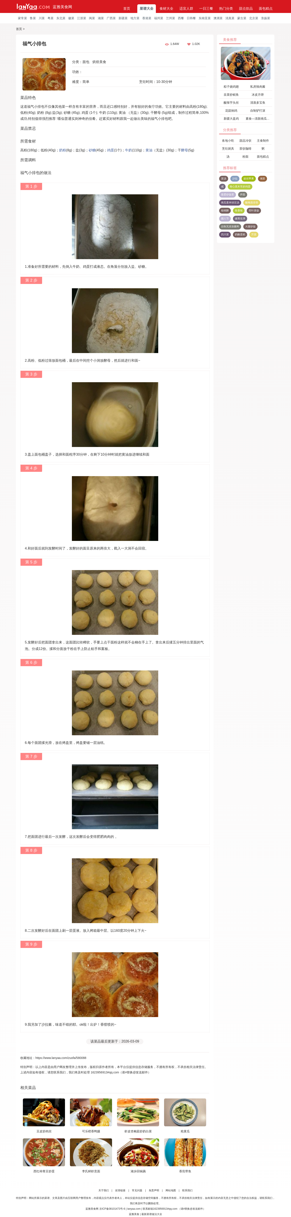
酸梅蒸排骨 (251, 202)
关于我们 (103, 1190)
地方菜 (134, 18)
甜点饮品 (246, 8)
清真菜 (229, 18)
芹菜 (253, 234)
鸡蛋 (110, 150)
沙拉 (234, 178)
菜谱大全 (146, 8)
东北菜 (60, 18)
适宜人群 (186, 8)
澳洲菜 (218, 18)
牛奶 (128, 150)
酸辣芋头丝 (231, 102)
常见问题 (137, 1190)
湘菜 (101, 18)
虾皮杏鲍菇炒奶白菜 (138, 1131)
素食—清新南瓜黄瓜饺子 (262, 118)
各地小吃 (228, 140)
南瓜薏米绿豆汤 (230, 202)
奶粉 (62, 150)
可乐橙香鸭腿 (91, 1131)
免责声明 (154, 1190)
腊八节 (225, 218)
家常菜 (22, 18)
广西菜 (111, 18)
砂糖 (92, 150)
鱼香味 (239, 210)
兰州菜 (170, 18)
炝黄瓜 (185, 1131)
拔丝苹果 (249, 178)
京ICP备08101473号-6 (112, 1208)
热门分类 (226, 8)
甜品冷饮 (245, 140)
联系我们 (187, 1190)
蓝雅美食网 (62, 7)
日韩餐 (191, 18)
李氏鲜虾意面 (91, 1171)
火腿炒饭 (250, 226)
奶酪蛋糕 (240, 234)
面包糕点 (266, 8)
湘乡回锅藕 (138, 1171)
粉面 (245, 156)
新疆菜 (123, 18)
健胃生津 (240, 218)
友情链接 (120, 1190)
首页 (126, 8)
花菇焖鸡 (231, 110)
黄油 (149, 150)
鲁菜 (33, 18)
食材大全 (166, 8)
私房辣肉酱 (257, 86)
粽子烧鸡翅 (231, 86)
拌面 (242, 194)
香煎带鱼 (185, 1171)
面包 (85, 62)
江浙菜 (81, 18)
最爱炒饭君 (227, 194)
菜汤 (223, 178)
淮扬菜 (265, 18)
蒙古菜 (241, 18)
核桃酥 (225, 210)
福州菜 (158, 18)
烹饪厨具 (228, 148)
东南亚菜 (205, 18)
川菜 (42, 18)
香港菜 (146, 18)
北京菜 (253, 18)
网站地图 (171, 1190)
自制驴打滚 (257, 110)
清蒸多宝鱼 (257, 102)
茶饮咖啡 (245, 148)
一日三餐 (206, 8)
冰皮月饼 (258, 94)
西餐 (181, 18)
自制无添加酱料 (230, 226)
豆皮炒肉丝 (44, 1131)
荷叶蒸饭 (254, 210)
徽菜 (71, 18)
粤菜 (50, 18)
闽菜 (92, 18)
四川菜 (225, 234)
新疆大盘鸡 (231, 118)
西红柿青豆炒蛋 (44, 1171)
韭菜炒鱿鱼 (231, 94)
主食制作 (263, 140)
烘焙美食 (99, 62)
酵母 (184, 150)
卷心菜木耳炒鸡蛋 (240, 186)
